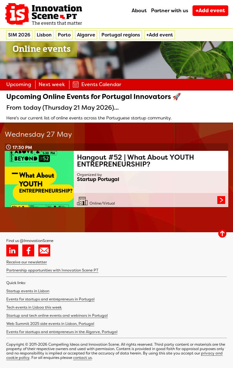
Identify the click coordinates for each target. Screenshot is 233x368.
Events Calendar (97, 84)
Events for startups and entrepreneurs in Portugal (50, 299)
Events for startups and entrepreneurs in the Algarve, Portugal (61, 331)
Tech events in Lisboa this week (34, 307)
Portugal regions (120, 35)
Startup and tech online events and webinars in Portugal (57, 315)
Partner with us (169, 10)
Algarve (86, 35)
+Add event (210, 10)
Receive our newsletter (26, 262)
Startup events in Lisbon (27, 291)
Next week (52, 84)
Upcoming (18, 84)
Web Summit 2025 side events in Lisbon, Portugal (50, 323)
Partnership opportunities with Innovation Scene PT (52, 270)
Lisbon (44, 35)
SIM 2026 (19, 35)
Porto (64, 35)
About (139, 10)
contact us (82, 357)
